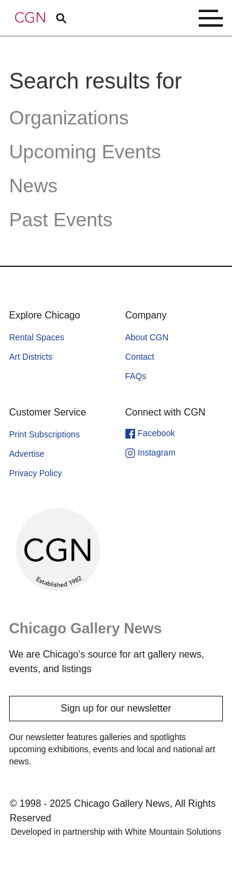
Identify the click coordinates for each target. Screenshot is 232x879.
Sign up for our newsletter (116, 708)
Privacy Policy (35, 473)
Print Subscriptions (44, 434)
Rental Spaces (36, 337)
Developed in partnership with (116, 832)
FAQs (136, 376)
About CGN (147, 337)
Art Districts (31, 356)
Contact (139, 356)
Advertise (26, 454)
